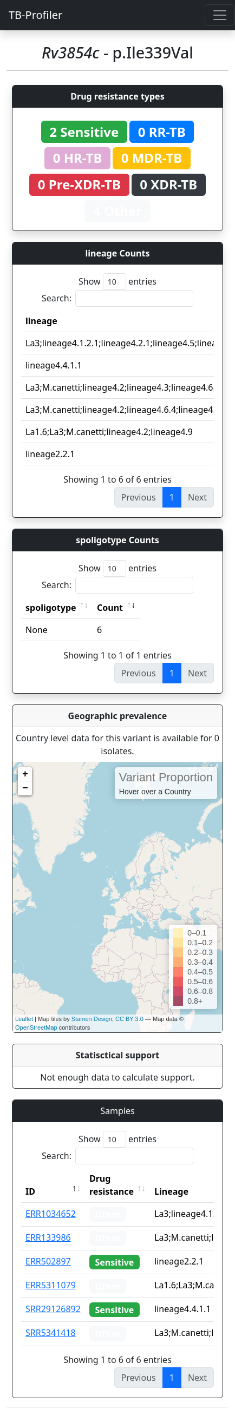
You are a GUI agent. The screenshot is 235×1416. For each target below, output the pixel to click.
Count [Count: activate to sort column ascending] (110, 608)
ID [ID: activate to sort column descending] (30, 1191)
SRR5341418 (50, 1333)
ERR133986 (48, 1237)
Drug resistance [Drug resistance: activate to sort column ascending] (111, 1185)
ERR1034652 (50, 1214)
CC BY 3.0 (129, 1019)
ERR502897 (48, 1261)
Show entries (117, 281)
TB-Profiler (35, 15)
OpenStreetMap (36, 1027)
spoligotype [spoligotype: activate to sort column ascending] (50, 608)
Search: (117, 298)
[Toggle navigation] (220, 15)
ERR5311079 (50, 1285)
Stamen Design (91, 1019)
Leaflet (24, 1019)
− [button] (25, 788)
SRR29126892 (53, 1309)
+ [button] (25, 774)
